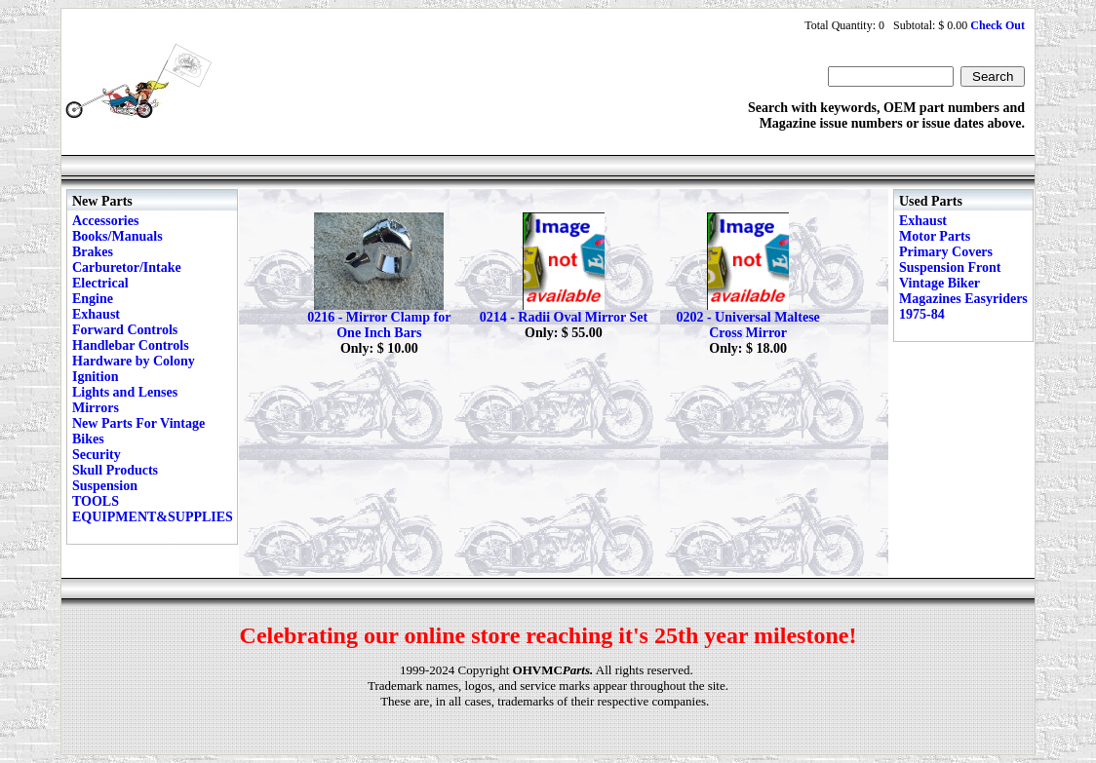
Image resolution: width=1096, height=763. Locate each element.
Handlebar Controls (130, 345)
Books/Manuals (117, 236)
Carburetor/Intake (126, 267)
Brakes (92, 252)
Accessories (105, 220)
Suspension (104, 485)
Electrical (100, 283)
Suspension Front (949, 267)
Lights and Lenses (124, 392)
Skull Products (115, 470)
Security (96, 454)
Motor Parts (934, 236)
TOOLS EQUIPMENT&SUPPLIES (152, 509)
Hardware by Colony (133, 361)
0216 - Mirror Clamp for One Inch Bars (378, 325)
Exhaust (96, 314)
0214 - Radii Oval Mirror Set (564, 317)
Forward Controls (124, 330)
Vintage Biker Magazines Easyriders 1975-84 (963, 299)
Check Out (997, 25)
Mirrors (95, 408)
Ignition (95, 376)
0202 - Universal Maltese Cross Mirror (747, 325)
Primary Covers (946, 252)
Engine (92, 298)
